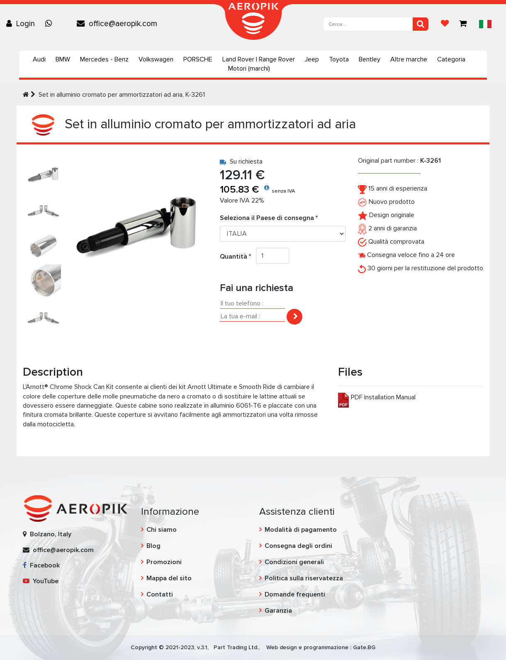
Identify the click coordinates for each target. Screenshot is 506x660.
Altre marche (408, 59)
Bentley (369, 59)
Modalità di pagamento (301, 530)
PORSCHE (197, 59)
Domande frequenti (295, 594)
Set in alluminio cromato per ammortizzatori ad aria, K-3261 (122, 94)
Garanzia (278, 610)
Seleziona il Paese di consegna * (269, 218)
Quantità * (238, 256)
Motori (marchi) (249, 68)
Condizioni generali (294, 562)
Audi (39, 59)
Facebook (41, 565)
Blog (153, 546)
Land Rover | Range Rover (258, 59)
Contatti (159, 594)
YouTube (40, 581)
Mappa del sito (169, 578)
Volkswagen (156, 59)
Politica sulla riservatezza (304, 578)
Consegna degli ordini (298, 546)
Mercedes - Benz (104, 59)
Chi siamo (161, 530)
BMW (63, 59)
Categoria (451, 59)
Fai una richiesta (256, 288)
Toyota (339, 59)
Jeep (312, 59)
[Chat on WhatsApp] (50, 24)
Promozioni (164, 562)
